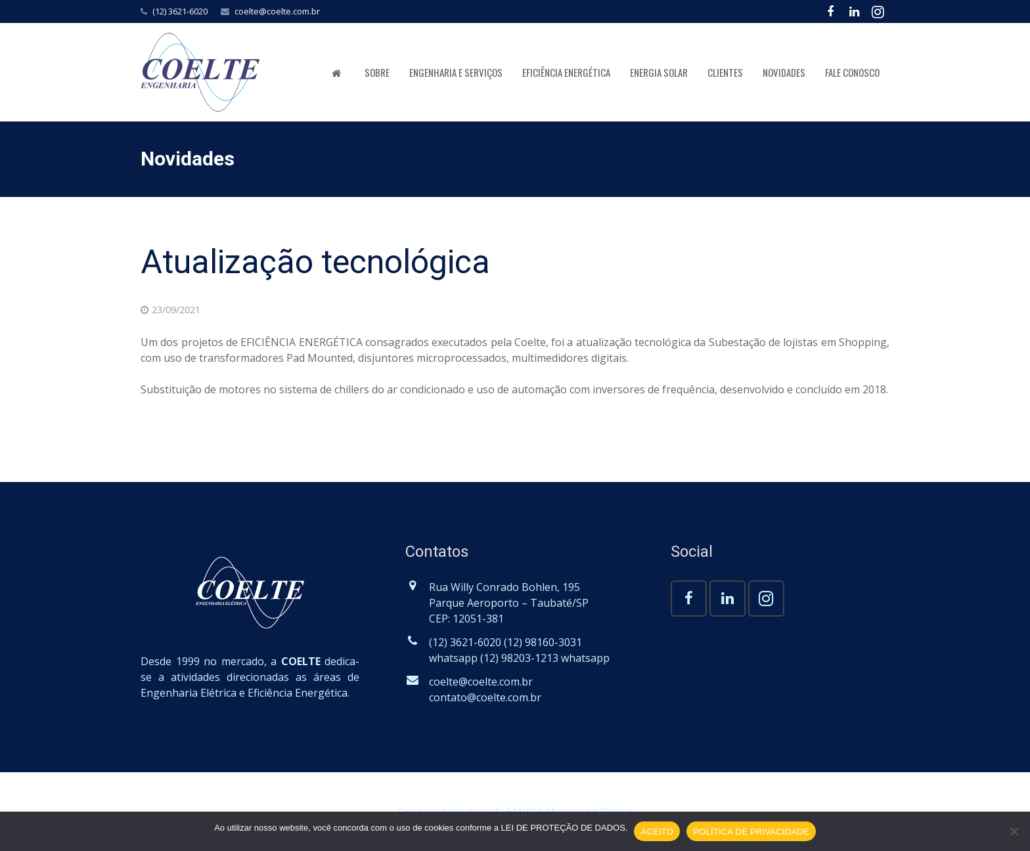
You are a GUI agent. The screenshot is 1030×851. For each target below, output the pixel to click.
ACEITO (656, 832)
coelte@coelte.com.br (277, 11)
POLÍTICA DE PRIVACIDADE (751, 832)
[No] (1013, 831)
